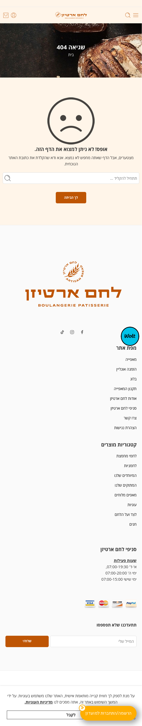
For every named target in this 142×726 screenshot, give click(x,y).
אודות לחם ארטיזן (123, 398)
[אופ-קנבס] (130, 335)
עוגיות (132, 504)
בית (71, 54)
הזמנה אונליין (126, 369)
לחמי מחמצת (126, 455)
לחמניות (130, 465)
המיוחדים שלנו (125, 475)
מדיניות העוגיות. (38, 702)
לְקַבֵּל (70, 714)
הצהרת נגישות (125, 427)
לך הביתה (71, 197)
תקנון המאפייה (125, 388)
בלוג (133, 378)
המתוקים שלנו (126, 485)
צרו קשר (130, 417)
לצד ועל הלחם (126, 514)
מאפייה (131, 359)
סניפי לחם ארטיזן (123, 408)
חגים (133, 524)
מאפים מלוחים (126, 494)
